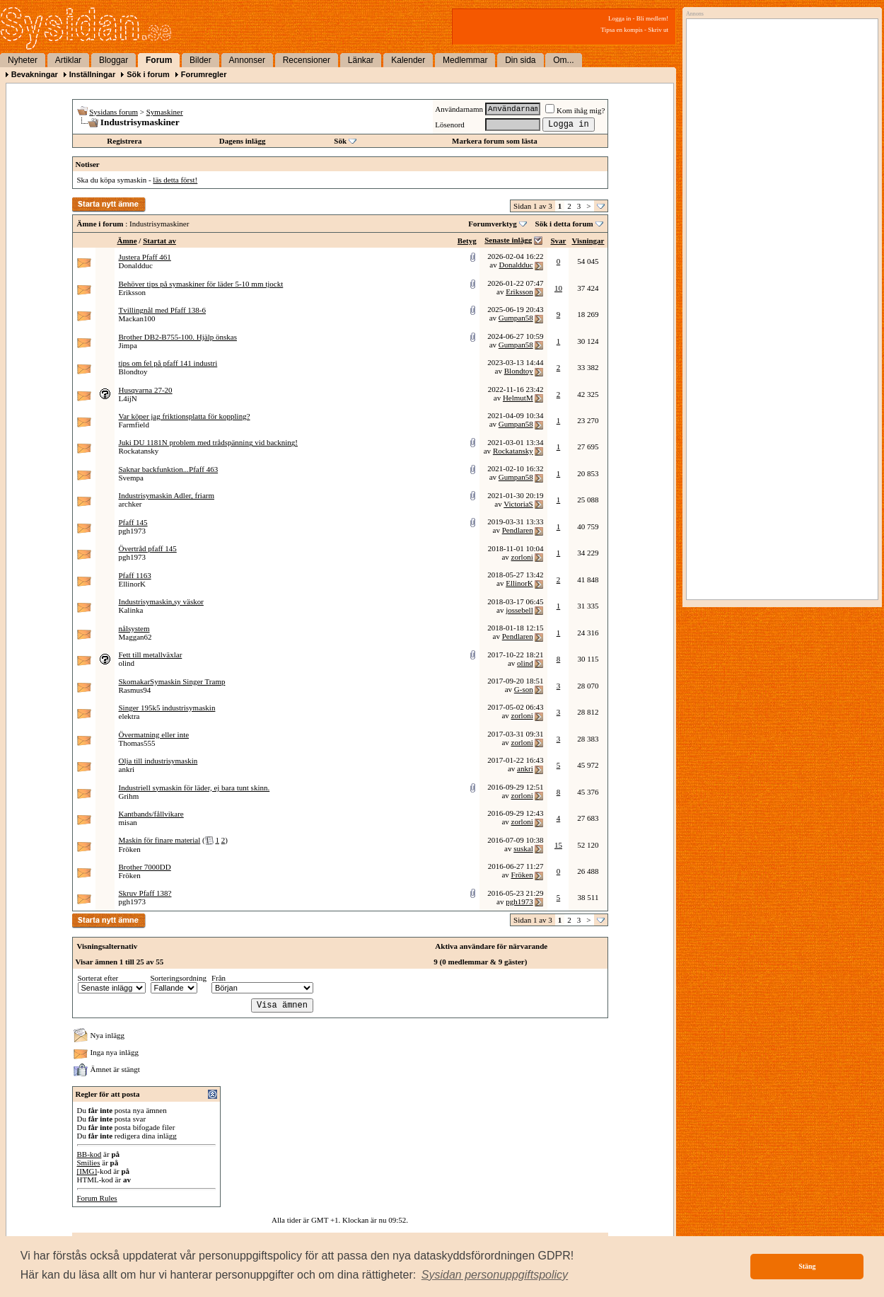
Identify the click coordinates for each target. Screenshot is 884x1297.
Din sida (520, 60)
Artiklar (68, 60)
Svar (558, 240)
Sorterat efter (98, 978)
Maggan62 (135, 637)
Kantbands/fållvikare (151, 813)
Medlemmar (465, 60)
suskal (523, 848)
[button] (495, 1275)
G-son (523, 689)
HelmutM (518, 397)
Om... (563, 60)
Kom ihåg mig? (575, 110)
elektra (129, 716)
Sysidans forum (113, 112)
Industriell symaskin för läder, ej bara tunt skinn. (194, 787)
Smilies (88, 1162)
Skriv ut (658, 29)
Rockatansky (139, 450)
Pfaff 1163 (135, 575)
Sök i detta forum (564, 223)
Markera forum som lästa (494, 141)
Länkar (361, 60)
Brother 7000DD (145, 867)
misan (128, 822)
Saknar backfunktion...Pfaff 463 (169, 469)
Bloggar (113, 60)
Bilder (200, 60)
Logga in (619, 18)
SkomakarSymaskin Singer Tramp (172, 681)
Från (218, 978)
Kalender (408, 60)
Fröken (130, 849)
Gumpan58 (516, 317)
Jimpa (128, 345)
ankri (127, 769)
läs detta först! (175, 179)
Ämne (127, 240)
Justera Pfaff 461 (145, 257)
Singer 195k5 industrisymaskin (167, 707)
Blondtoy (133, 371)
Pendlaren (517, 530)
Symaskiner (164, 112)
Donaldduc (136, 265)
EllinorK (132, 584)
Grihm (129, 796)
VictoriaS (518, 504)
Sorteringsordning (179, 978)
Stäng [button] (806, 1266)
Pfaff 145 (133, 522)
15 (558, 845)
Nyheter (22, 60)
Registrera (124, 141)
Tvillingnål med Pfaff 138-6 (163, 310)
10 (558, 288)
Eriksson (132, 292)
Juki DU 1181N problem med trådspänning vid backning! (208, 442)
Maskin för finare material (160, 840)
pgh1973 (132, 530)
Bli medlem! (652, 18)
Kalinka (131, 610)
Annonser (247, 60)
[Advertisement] (778, 167)
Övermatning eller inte (154, 734)
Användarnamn (459, 109)
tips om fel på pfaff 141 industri (168, 363)
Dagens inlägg (242, 141)
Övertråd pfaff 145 (148, 548)
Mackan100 (137, 318)
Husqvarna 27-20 (146, 390)
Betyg (467, 240)
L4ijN (128, 398)
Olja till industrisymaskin (158, 760)
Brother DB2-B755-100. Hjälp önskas (178, 337)
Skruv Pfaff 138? (145, 893)
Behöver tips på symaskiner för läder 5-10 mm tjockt (201, 283)
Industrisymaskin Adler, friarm (167, 495)
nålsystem (134, 628)
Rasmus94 (135, 690)
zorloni (522, 557)
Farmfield (134, 424)
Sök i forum (148, 74)
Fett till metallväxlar (150, 654)
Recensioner (306, 60)
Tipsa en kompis (622, 29)
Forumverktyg (492, 223)
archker (130, 504)
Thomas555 (137, 743)
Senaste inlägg (508, 240)
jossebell (519, 610)
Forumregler (204, 74)
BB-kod (89, 1154)
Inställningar (92, 74)
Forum (159, 60)
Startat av (159, 240)
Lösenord (450, 124)
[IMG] (87, 1171)
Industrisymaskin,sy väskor (161, 601)
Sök (340, 141)
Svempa (131, 477)
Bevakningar (34, 74)
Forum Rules (97, 1198)
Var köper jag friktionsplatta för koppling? (184, 416)
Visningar (587, 240)
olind (127, 663)
